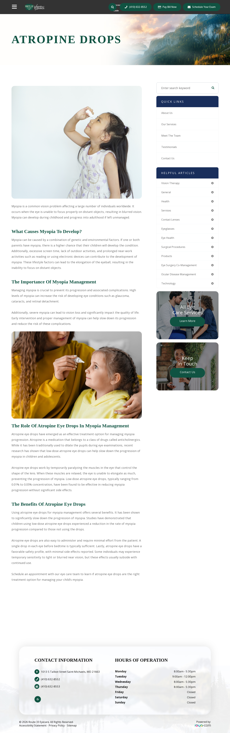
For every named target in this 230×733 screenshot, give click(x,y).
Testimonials (170, 147)
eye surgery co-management (181, 268)
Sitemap (72, 725)
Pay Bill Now (169, 7)
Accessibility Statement (32, 725)
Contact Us (169, 158)
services (166, 212)
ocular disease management (181, 278)
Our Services (170, 124)
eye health (168, 240)
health (165, 202)
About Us (167, 113)
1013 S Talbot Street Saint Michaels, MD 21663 (70, 672)
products (167, 259)
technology (169, 287)
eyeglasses (168, 230)
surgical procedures (175, 249)
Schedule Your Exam (204, 6)
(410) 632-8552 (138, 6)
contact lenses (171, 221)
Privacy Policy (57, 725)
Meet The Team (172, 136)
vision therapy (171, 183)
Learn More (187, 325)
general (166, 193)
